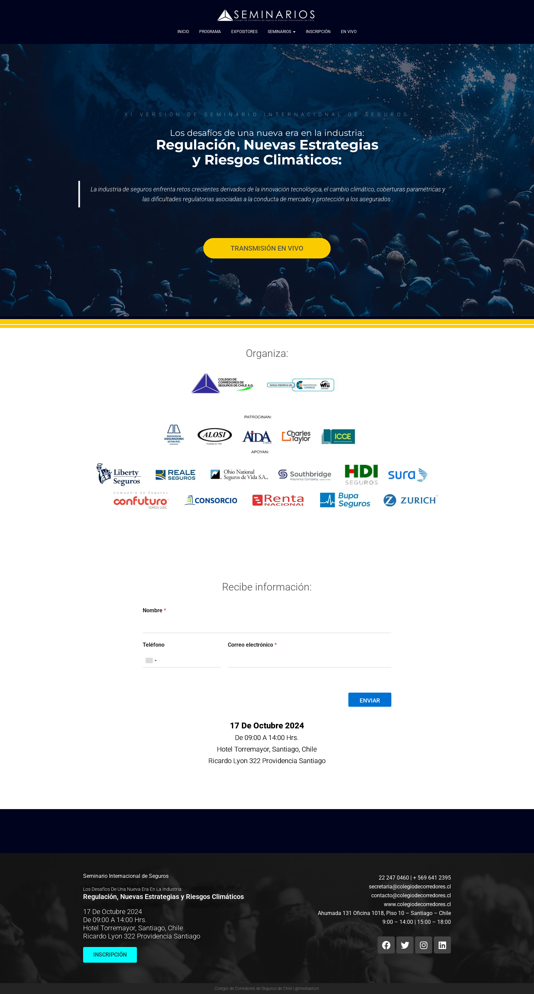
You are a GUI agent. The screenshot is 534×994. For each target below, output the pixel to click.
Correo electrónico (252, 645)
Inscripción (318, 32)
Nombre (154, 610)
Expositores (244, 32)
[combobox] (151, 660)
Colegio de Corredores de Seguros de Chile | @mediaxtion (267, 988)
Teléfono (153, 645)
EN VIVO (349, 32)
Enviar (370, 700)
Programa (210, 32)
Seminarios (282, 32)
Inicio (183, 32)
